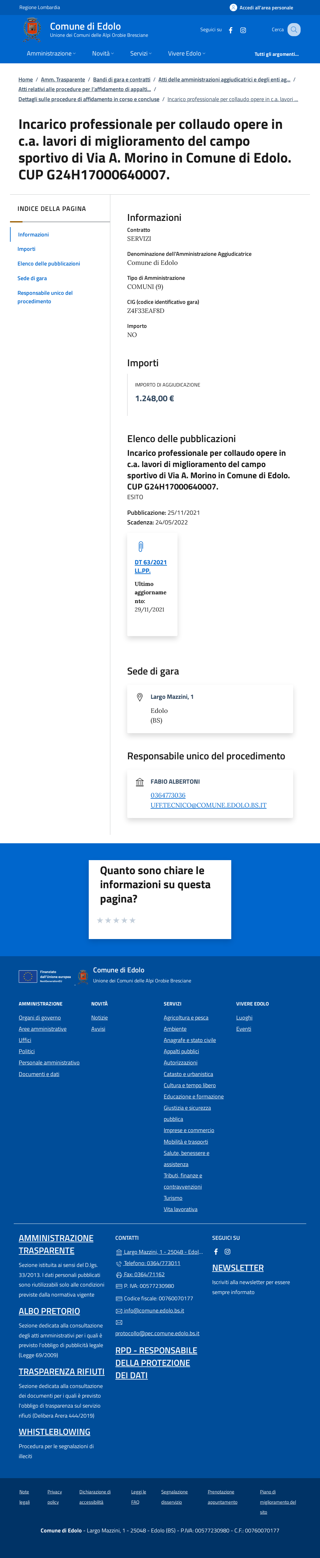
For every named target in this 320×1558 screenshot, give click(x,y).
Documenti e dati (39, 1074)
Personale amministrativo (49, 1062)
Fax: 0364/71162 (140, 1274)
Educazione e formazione (194, 1096)
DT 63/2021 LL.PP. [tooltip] (151, 566)
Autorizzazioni (181, 1062)
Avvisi (98, 1029)
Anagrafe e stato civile (190, 1040)
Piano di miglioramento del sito (278, 1502)
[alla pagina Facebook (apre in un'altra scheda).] (225, 29)
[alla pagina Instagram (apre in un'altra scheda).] (237, 29)
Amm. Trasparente (63, 79)
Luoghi (244, 1017)
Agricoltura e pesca (186, 1017)
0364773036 (168, 795)
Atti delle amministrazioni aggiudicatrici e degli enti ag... (224, 79)
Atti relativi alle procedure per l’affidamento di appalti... (84, 89)
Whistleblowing (54, 1431)
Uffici (25, 1040)
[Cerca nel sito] (293, 29)
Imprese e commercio (189, 1130)
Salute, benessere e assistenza (186, 1158)
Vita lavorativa (181, 1209)
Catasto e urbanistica (188, 1074)
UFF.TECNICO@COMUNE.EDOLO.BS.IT (209, 805)
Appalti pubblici (181, 1051)
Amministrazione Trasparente (56, 1244)
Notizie (99, 1017)
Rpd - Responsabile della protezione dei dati (156, 1362)
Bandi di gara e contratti (121, 79)
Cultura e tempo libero (190, 1085)
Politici (27, 1051)
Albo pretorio (49, 1310)
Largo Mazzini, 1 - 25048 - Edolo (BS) (159, 1251)
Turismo (173, 1198)
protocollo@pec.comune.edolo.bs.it (157, 1328)
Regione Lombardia (39, 7)
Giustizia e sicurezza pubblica (187, 1113)
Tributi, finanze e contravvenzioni (183, 1181)
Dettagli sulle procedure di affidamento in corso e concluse (88, 99)
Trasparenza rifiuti (62, 1371)
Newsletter (238, 1267)
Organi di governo (40, 1017)
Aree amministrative (43, 1029)
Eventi (243, 1029)
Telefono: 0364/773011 (147, 1263)
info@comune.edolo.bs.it (149, 1310)
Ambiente (175, 1029)
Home (25, 79)
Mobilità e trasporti (186, 1141)
